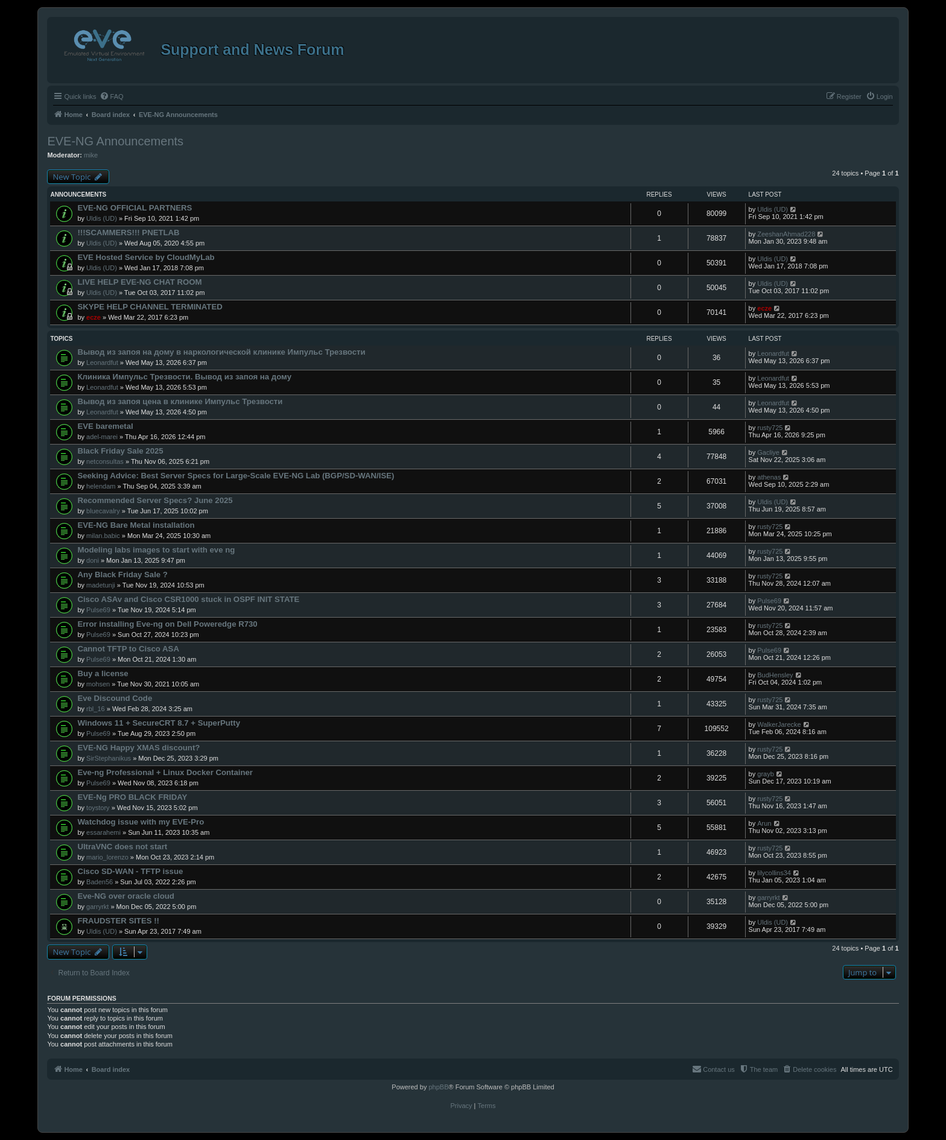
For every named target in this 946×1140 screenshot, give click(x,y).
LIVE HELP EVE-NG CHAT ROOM (139, 282)
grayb (765, 773)
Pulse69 (98, 609)
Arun (764, 823)
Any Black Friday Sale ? (122, 574)
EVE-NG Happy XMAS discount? (138, 747)
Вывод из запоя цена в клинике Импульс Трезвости (179, 401)
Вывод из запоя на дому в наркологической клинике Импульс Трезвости (221, 351)
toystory (98, 807)
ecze (93, 317)
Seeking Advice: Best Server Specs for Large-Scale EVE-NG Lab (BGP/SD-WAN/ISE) (235, 475)
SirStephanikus (108, 758)
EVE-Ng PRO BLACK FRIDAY (132, 797)
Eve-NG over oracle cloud (125, 896)
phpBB (438, 1087)
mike (91, 155)
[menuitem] (112, 96)
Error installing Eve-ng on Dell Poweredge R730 (167, 624)
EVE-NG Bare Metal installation (135, 525)
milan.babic (103, 535)
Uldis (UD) (101, 218)
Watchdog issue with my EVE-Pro (140, 821)
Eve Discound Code (114, 698)
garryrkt (97, 906)
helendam (100, 486)
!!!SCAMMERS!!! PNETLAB (128, 232)
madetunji (100, 585)
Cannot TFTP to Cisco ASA (128, 648)
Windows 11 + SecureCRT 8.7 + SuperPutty (158, 722)
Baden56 (99, 881)
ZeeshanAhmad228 (786, 234)
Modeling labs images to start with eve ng (156, 549)
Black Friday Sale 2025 (120, 450)
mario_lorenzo (107, 857)
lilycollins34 (774, 872)
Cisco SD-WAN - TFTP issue (130, 871)
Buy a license (102, 673)
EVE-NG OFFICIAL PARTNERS (134, 207)
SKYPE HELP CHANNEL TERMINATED (149, 306)
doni (92, 560)
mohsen (98, 684)
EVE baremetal (105, 426)
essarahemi (103, 832)
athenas (769, 477)
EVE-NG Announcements (115, 141)
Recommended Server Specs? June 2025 (154, 500)
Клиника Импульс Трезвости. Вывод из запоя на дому (184, 376)
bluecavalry (103, 511)
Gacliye (768, 452)
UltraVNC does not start (122, 846)
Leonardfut (102, 362)
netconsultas (105, 461)
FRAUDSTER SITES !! (118, 920)
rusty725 (770, 427)
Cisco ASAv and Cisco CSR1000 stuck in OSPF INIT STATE (188, 599)
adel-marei (102, 436)
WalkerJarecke (779, 724)
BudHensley (775, 675)
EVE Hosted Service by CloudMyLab (145, 257)
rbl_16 (95, 708)
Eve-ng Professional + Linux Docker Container (165, 772)
